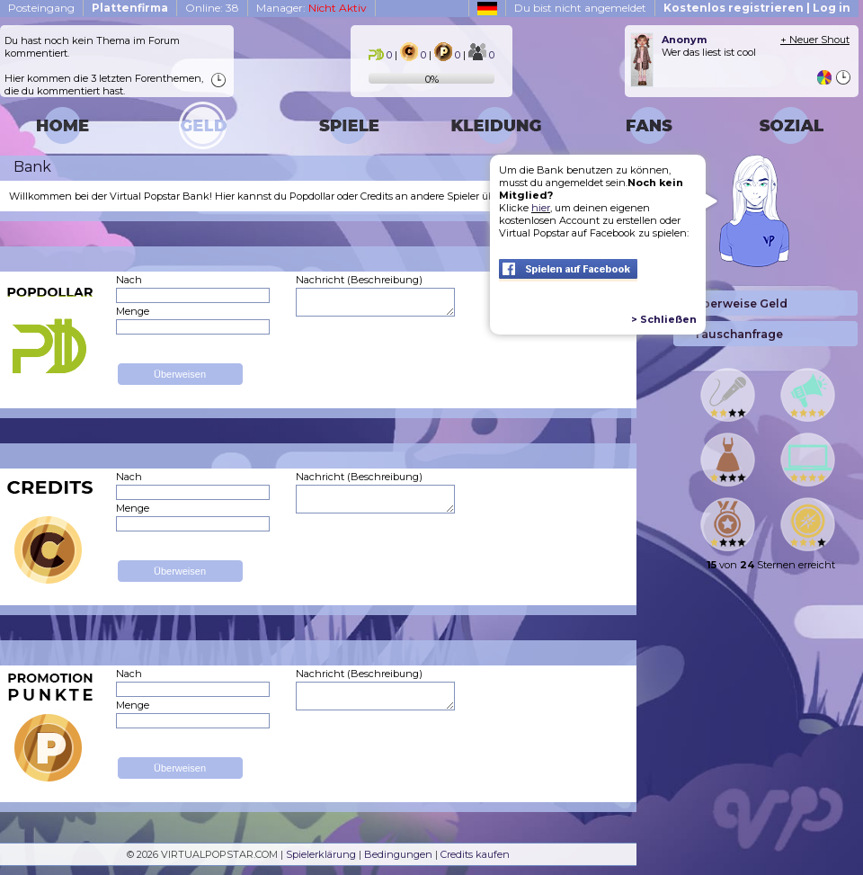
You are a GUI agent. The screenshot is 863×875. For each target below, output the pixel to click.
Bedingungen (398, 854)
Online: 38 (212, 7)
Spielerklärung (321, 854)
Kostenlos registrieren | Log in (756, 7)
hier (540, 207)
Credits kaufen (475, 854)
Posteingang (41, 7)
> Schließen (664, 319)
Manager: (311, 7)
